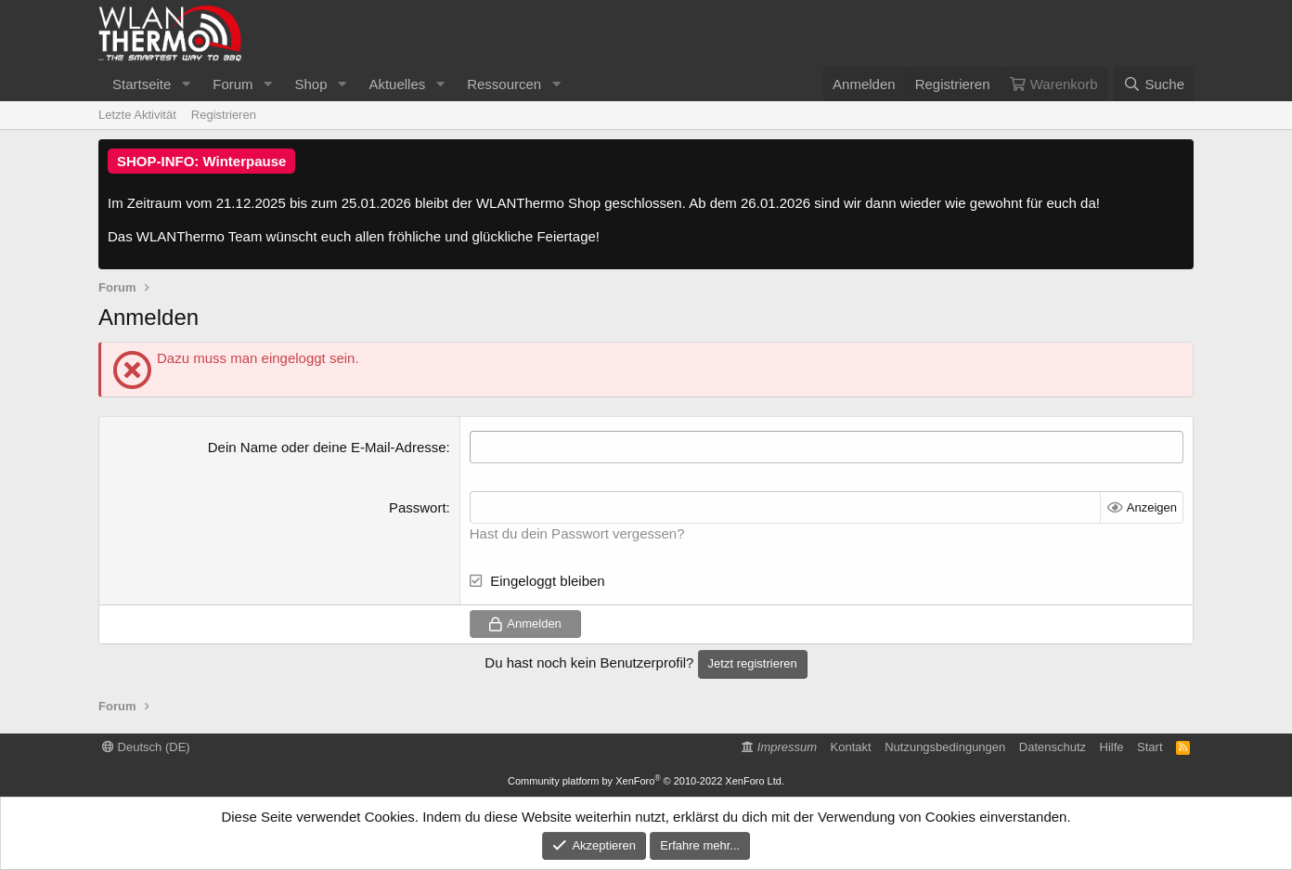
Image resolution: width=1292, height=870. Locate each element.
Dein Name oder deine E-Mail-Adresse (327, 447)
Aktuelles (396, 84)
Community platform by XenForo (646, 780)
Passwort (417, 507)
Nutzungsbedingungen (945, 747)
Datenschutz (1052, 747)
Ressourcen (504, 84)
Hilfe (1112, 747)
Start (1149, 747)
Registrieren (223, 115)
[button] (186, 84)
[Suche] (1154, 84)
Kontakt (851, 747)
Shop (310, 84)
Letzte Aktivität (137, 115)
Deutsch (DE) (146, 747)
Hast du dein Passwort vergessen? (577, 533)
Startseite (141, 84)
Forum (232, 84)
